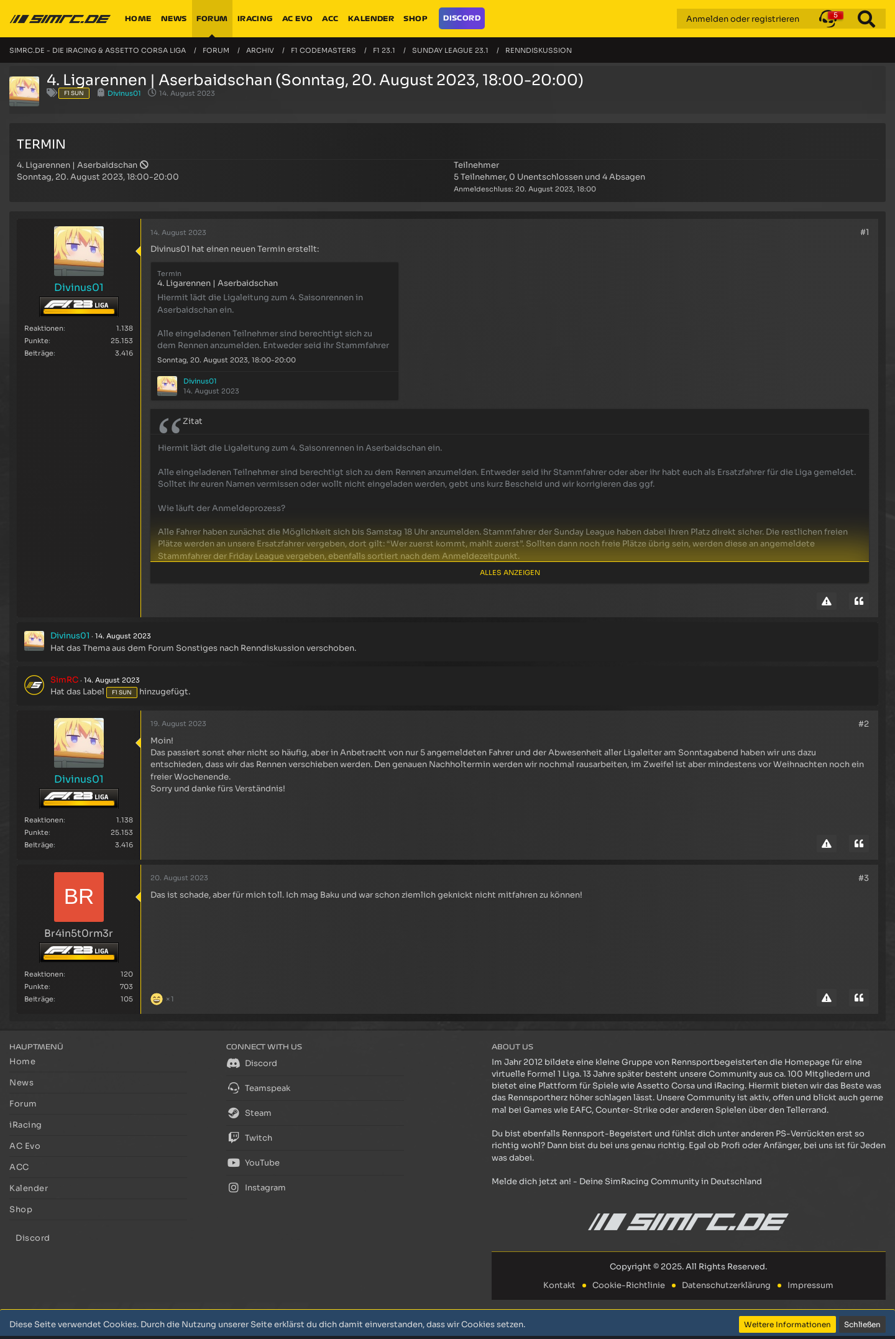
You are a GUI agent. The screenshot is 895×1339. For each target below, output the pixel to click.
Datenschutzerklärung (726, 1285)
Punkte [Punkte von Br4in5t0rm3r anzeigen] (36, 986)
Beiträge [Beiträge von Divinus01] (38, 353)
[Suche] (866, 19)
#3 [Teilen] (863, 878)
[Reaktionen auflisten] (163, 997)
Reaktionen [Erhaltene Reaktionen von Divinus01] (43, 328)
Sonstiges (197, 648)
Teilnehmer (476, 165)
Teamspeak (258, 1087)
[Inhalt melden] (827, 601)
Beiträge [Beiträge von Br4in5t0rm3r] (38, 999)
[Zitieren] (859, 601)
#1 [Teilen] (864, 232)
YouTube (253, 1162)
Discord (251, 1063)
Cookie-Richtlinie (628, 1285)
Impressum (810, 1285)
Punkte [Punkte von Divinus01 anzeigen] (36, 340)
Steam (249, 1112)
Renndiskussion (273, 648)
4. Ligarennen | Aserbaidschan (77, 165)
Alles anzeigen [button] (510, 572)
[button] (828, 19)
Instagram (256, 1187)
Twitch (249, 1137)
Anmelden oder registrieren (742, 19)
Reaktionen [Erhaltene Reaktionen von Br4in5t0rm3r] (43, 974)
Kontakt (559, 1285)
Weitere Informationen (787, 1324)
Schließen (862, 1324)
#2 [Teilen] (863, 724)
